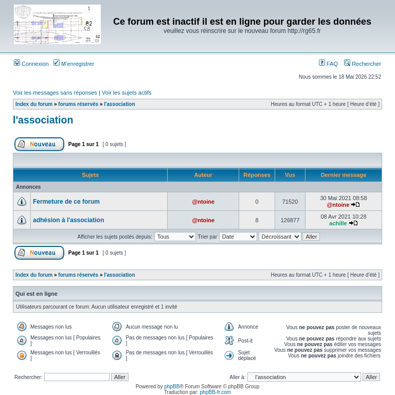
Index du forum (33, 104)
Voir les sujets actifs (127, 92)
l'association (119, 104)
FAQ (328, 64)
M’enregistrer (73, 64)
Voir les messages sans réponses (55, 92)
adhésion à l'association (68, 220)
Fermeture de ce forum (66, 201)
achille (338, 223)
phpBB (171, 386)
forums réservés (78, 104)
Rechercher (362, 64)
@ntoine (203, 202)
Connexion (31, 64)
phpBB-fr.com (215, 392)
